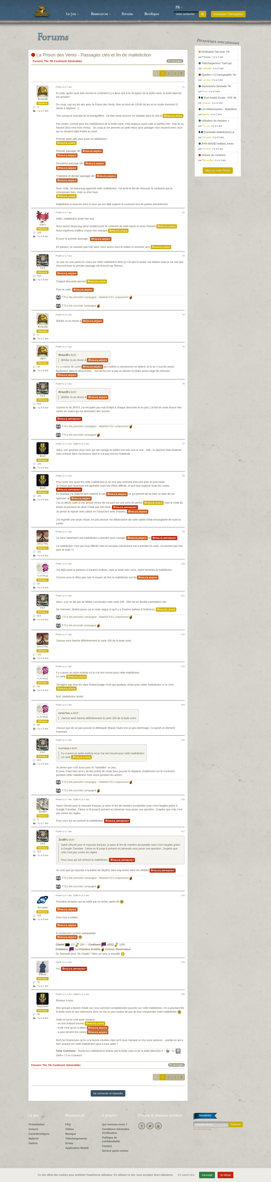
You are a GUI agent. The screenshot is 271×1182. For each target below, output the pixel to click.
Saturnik (42, 907)
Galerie (33, 1143)
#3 (183, 256)
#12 (183, 634)
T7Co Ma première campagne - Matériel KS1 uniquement (95, 297)
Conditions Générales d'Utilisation (115, 1131)
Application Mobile (77, 1147)
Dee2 (42, 456)
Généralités (75, 61)
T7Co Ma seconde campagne (79, 305)
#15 (183, 740)
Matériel (34, 1138)
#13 (183, 666)
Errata (69, 1143)
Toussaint (42, 1006)
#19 (183, 962)
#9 (183, 531)
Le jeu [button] (72, 14)
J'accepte (207, 1175)
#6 (183, 384)
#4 (183, 315)
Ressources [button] (101, 14)
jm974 (42, 359)
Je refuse (225, 1175)
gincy (43, 224)
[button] (179, 7)
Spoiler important (69, 419)
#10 (183, 563)
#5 (183, 347)
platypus (42, 576)
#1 (183, 87)
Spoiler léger (173, 116)
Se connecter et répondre (108, 1093)
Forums (127, 14)
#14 (183, 705)
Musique (70, 1133)
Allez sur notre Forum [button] (217, 170)
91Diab (42, 974)
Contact (107, 1146)
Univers (33, 1129)
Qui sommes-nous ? (114, 1124)
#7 (183, 444)
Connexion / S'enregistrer (228, 14)
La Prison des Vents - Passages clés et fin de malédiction (91, 54)
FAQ (68, 1124)
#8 (183, 476)
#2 (183, 212)
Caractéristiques (39, 1133)
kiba (42, 268)
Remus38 (42, 99)
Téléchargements (76, 1138)
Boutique (152, 14)
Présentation (37, 1124)
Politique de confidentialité (111, 1139)
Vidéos (69, 1129)
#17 (183, 831)
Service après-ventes (115, 1150)
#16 (183, 799)
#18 (183, 895)
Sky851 (42, 811)
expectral (43, 544)
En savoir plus (186, 1174)
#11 (183, 595)
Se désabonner (202, 1129)
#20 (183, 994)
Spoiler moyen (92, 151)
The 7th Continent (55, 61)
